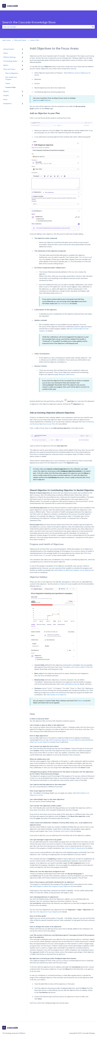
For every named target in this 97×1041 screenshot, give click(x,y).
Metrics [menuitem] (5, 65)
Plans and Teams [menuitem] (9, 69)
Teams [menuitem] (7, 83)
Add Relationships (70, 684)
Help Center (6, 40)
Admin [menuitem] (5, 53)
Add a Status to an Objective (56, 695)
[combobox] (46, 27)
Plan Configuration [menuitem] (11, 73)
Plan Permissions (63, 303)
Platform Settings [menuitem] (9, 57)
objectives (36, 100)
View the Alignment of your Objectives (46, 912)
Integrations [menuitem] (7, 103)
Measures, (62, 374)
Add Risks (40, 676)
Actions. (72, 374)
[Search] (93, 27)
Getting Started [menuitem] (8, 49)
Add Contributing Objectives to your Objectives (65, 740)
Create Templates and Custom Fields (61, 831)
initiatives (47, 100)
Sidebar (62, 584)
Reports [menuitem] (6, 91)
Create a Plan (34, 40)
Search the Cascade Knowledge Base (29, 22)
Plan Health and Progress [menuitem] (11, 78)
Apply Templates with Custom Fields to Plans (74, 667)
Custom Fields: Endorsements (75, 848)
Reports (80, 701)
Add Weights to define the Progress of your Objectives (73, 570)
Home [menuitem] (5, 99)
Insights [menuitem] (6, 95)
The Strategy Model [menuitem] (10, 61)
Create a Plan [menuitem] (10, 87)
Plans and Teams (20, 40)
